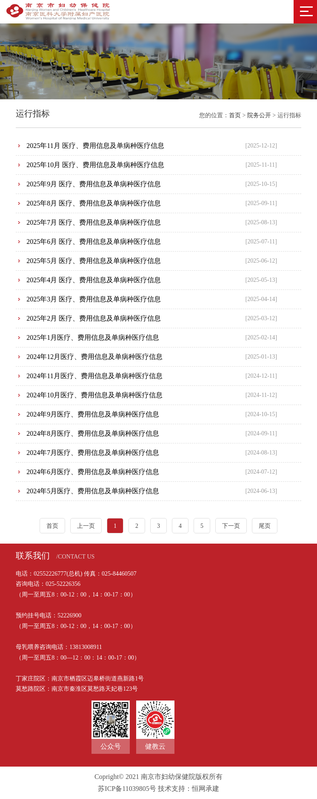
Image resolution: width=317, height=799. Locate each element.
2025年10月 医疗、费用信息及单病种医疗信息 (95, 164)
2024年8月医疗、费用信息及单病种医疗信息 (92, 433)
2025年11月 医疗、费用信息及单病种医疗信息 (95, 145)
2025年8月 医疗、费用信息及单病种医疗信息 (93, 203)
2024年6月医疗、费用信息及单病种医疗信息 (92, 471)
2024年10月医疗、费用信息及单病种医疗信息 (94, 395)
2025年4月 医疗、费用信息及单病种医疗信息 (93, 280)
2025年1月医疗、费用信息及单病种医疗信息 (92, 337)
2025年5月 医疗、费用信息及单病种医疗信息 (93, 260)
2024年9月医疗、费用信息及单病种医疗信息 (92, 414)
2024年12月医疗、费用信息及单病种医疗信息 (94, 356)
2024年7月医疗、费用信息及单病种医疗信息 (92, 452)
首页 (235, 115)
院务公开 (259, 115)
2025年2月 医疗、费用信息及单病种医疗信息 (93, 318)
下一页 (231, 526)
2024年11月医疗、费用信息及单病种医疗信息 (94, 375)
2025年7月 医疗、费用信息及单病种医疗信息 (93, 222)
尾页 (265, 526)
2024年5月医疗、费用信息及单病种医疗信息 (92, 491)
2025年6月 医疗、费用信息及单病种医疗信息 (93, 241)
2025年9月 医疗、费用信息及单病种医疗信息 (93, 184)
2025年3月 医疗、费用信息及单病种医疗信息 (93, 299)
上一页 (86, 526)
